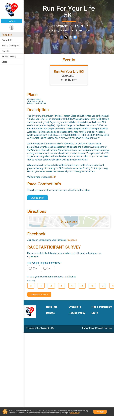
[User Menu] (12, 27)
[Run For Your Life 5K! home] (12, 10)
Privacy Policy (88, 328)
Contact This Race (104, 328)
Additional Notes (39, 294)
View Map (69, 221)
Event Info (7, 40)
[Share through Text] (75, 37)
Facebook (72, 240)
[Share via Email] (70, 37)
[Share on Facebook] (62, 37)
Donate (12, 21)
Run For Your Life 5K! (69, 11)
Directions (84, 30)
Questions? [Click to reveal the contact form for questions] (37, 197)
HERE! (53, 177)
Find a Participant (11, 45)
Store (5, 62)
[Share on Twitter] (66, 37)
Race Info (7, 34)
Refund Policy (9, 56)
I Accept (100, 411)
